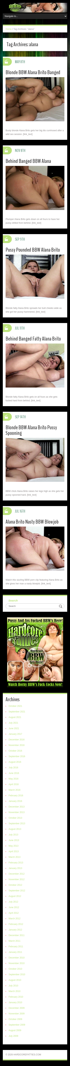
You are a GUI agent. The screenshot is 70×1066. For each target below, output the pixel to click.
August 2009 (15, 1030)
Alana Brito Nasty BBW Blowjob (32, 522)
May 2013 (13, 846)
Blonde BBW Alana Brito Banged (33, 72)
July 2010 (13, 985)
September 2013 (17, 823)
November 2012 (16, 879)
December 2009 (16, 1008)
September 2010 (17, 974)
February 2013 (16, 862)
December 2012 (16, 874)
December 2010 (16, 957)
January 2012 (15, 929)
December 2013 (16, 806)
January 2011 (15, 952)
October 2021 (15, 706)
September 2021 (17, 711)
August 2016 (15, 762)
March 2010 (14, 991)
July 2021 (13, 723)
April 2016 (14, 784)
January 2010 (15, 1002)
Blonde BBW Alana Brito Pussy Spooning (31, 430)
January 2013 (15, 868)
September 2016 (17, 756)
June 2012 (14, 907)
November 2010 (16, 963)
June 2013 (14, 840)
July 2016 (13, 767)
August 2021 (15, 717)
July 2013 (13, 834)
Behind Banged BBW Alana (28, 161)
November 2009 (16, 1013)
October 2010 (15, 969)
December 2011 (16, 935)
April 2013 (14, 851)
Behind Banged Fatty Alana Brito (33, 339)
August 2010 (15, 980)
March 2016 (14, 790)
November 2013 (16, 812)
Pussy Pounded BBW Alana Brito (33, 250)
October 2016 (15, 750)
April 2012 (14, 913)
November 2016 (16, 745)
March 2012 (14, 918)
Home (9, 29)
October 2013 (15, 818)
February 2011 (16, 946)
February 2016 (16, 795)
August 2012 (15, 896)
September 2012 (17, 890)
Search (13, 600)
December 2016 (16, 739)
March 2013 (14, 857)
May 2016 (13, 778)
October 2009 (15, 1019)
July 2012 (13, 901)
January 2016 (15, 801)
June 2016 (14, 773)
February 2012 (16, 924)
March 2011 (14, 941)
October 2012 (15, 885)
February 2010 (16, 997)
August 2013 (15, 829)
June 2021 (14, 728)
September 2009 (17, 1025)
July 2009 (13, 1036)
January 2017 (15, 734)
